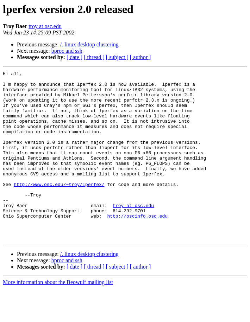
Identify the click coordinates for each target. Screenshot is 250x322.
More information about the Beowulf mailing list (58, 316)
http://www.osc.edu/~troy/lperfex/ (59, 207)
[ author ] (140, 57)
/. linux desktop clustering (89, 44)
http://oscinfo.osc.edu (137, 245)
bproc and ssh (66, 51)
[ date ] (74, 57)
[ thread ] (94, 57)
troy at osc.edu (45, 26)
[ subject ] (117, 57)
